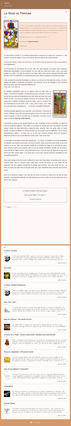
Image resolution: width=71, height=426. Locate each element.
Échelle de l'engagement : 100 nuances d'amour (18, 352)
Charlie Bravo (8, 386)
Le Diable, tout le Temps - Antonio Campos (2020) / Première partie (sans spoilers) (29, 335)
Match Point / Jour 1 (10, 302)
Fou (48, 37)
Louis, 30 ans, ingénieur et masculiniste (16, 369)
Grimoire (15, 207)
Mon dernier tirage (24, 26)
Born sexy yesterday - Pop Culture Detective (18, 319)
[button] (66, 12)
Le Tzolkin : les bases (10, 251)
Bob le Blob (7, 268)
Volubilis (6, 3)
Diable (33, 37)
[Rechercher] (69, 4)
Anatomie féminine (9, 403)
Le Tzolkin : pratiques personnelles (14, 285)
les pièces (31, 28)
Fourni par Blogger (35, 422)
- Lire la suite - (62, 263)
